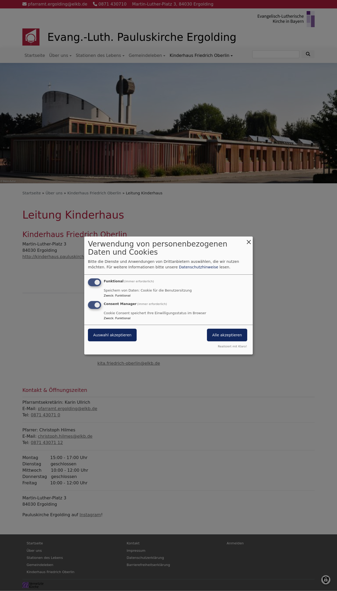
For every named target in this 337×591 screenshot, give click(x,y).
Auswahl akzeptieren (112, 335)
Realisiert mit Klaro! (232, 346)
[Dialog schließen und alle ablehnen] (249, 240)
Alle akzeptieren (227, 335)
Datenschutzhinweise (198, 267)
